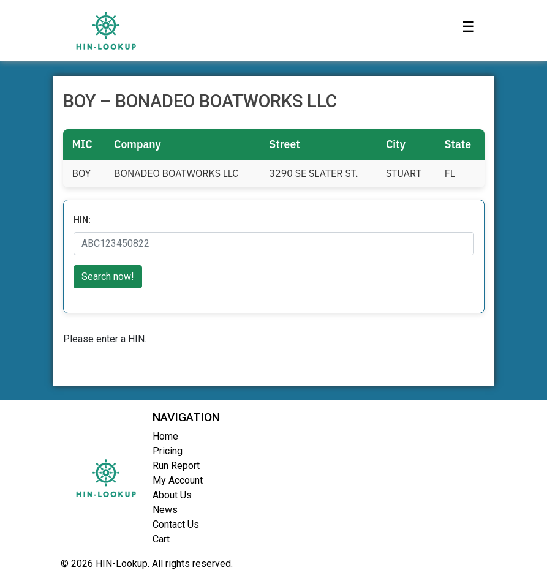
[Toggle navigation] (468, 30)
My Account (178, 480)
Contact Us (176, 524)
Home (165, 436)
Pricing (168, 451)
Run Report (176, 465)
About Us (172, 495)
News (165, 509)
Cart (161, 539)
